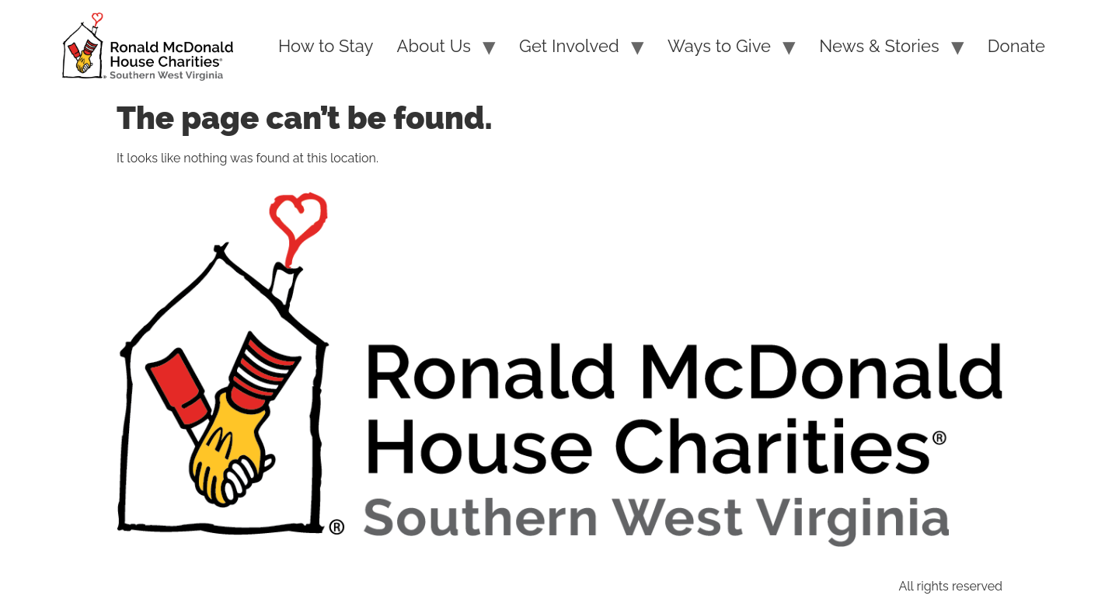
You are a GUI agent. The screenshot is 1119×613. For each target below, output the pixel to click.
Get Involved (569, 46)
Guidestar (604, 586)
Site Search (376, 586)
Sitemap (289, 586)
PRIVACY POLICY (183, 586)
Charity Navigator (493, 586)
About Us (434, 46)
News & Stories (879, 46)
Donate (1016, 46)
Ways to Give (719, 46)
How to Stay (326, 46)
